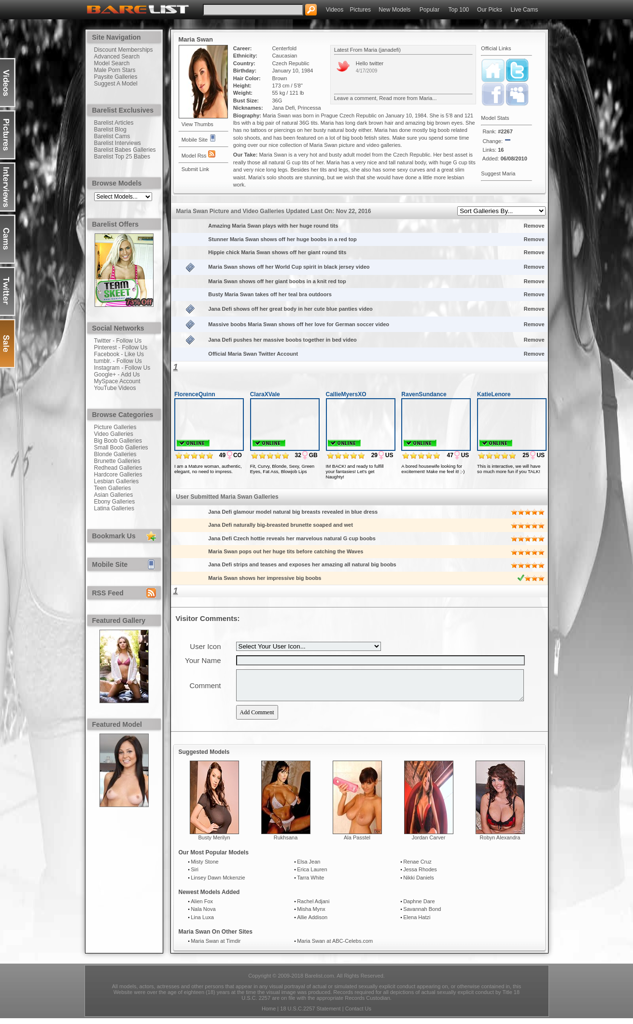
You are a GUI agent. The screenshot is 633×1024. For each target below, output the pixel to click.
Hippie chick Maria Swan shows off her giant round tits (278, 252)
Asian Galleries (113, 494)
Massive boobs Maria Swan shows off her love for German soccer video (299, 324)
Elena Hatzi (416, 923)
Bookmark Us (114, 536)
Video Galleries (113, 434)
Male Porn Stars (115, 70)
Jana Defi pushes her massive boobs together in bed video (283, 340)
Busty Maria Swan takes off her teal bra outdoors (270, 294)
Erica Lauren (312, 875)
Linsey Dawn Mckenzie (218, 883)
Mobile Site (110, 564)
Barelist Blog (110, 129)
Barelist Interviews (117, 143)
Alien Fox (202, 907)
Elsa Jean (308, 867)
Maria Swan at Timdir (215, 947)
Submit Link (195, 169)
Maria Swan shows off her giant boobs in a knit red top (277, 281)
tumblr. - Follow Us (118, 361)
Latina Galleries (114, 508)
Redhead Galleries (118, 467)
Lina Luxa (202, 923)
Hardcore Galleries (118, 474)
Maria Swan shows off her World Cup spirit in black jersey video (289, 267)
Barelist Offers (115, 224)
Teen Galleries (112, 488)
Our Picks (489, 9)
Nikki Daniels (418, 883)
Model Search (112, 63)
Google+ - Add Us (117, 374)
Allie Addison (312, 923)
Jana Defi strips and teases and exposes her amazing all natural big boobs (302, 564)
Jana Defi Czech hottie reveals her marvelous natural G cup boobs (292, 538)
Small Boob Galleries (121, 447)
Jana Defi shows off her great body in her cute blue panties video (291, 309)
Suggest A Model (116, 83)
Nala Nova (203, 915)
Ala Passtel (357, 843)
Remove (534, 226)
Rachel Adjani (313, 907)
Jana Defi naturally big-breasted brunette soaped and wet (281, 525)
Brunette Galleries (117, 461)
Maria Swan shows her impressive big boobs (265, 578)
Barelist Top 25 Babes (122, 156)
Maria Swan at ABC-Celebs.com (335, 947)
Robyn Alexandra (500, 843)
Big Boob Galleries (118, 440)
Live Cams (524, 9)
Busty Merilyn (214, 843)
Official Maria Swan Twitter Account (253, 354)
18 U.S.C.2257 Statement (310, 1014)
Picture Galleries (115, 427)
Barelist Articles (114, 122)
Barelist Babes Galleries (125, 149)
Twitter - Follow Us (118, 340)
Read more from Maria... (407, 98)
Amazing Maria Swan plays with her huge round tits (273, 226)
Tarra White (310, 883)
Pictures (360, 9)
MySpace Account (117, 381)
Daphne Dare (419, 907)
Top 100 (459, 9)
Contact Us (358, 1014)
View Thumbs (197, 124)
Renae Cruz (417, 867)
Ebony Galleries (114, 501)
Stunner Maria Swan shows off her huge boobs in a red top (283, 239)
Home (269, 1014)
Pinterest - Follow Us (121, 347)
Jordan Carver (429, 843)
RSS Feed (108, 593)
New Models (394, 9)
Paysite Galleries (116, 76)
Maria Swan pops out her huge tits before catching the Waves (286, 551)
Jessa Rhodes (420, 875)
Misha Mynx (311, 915)
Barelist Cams (112, 136)
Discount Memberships (123, 49)
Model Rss (198, 154)
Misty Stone (204, 867)
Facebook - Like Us (119, 354)
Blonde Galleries (115, 454)
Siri (194, 875)
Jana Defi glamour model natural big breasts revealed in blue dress (293, 512)
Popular (429, 9)
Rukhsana (286, 843)
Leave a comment (355, 98)
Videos (334, 9)
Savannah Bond (422, 915)
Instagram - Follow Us (122, 367)
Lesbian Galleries (116, 481)
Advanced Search (117, 56)
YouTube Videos (115, 388)
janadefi (389, 50)
